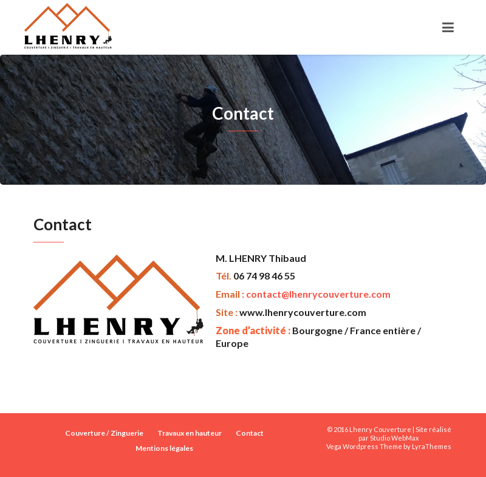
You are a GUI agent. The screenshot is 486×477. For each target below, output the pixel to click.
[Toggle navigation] (448, 27)
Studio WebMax (394, 438)
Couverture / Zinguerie (104, 433)
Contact (250, 433)
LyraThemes (431, 446)
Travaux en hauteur (189, 433)
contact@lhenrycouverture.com (318, 294)
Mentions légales (164, 448)
